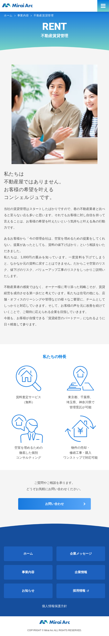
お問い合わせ (54, 503)
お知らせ (28, 590)
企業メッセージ (81, 553)
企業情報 (81, 572)
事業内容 (28, 572)
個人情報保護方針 (54, 606)
